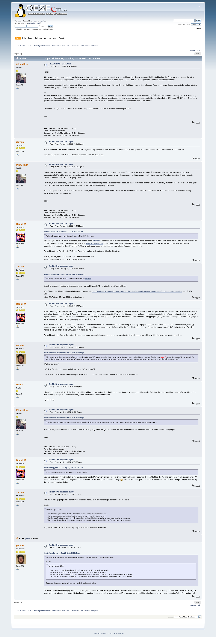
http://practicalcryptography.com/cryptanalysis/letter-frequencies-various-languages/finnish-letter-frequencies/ (137, 291)
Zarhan (20, 142)
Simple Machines (118, 633)
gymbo (20, 345)
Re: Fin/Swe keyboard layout (61, 141)
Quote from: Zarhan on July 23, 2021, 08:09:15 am (62, 553)
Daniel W (21, 224)
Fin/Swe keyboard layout (60, 64)
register (42, 21)
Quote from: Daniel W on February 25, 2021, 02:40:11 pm (64, 274)
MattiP (19, 384)
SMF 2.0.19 (98, 633)
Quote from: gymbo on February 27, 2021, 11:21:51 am (63, 468)
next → (199, 50)
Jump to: (171, 617)
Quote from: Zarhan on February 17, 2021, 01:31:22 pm (63, 231)
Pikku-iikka (22, 64)
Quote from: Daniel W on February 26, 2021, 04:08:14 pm (64, 353)
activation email (34, 23)
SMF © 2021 (107, 633)
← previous (191, 50)
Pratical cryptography (94, 243)
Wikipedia (96, 241)
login (35, 21)
